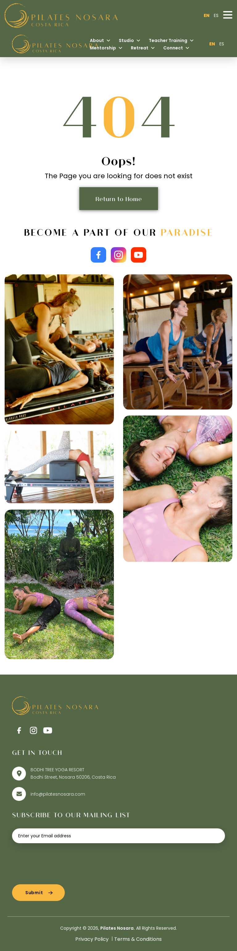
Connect (176, 48)
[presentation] (59, 861)
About (100, 40)
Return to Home (118, 198)
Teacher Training (171, 40)
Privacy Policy (92, 939)
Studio (129, 40)
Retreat (143, 48)
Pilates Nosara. (117, 928)
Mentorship (106, 48)
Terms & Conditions (138, 939)
